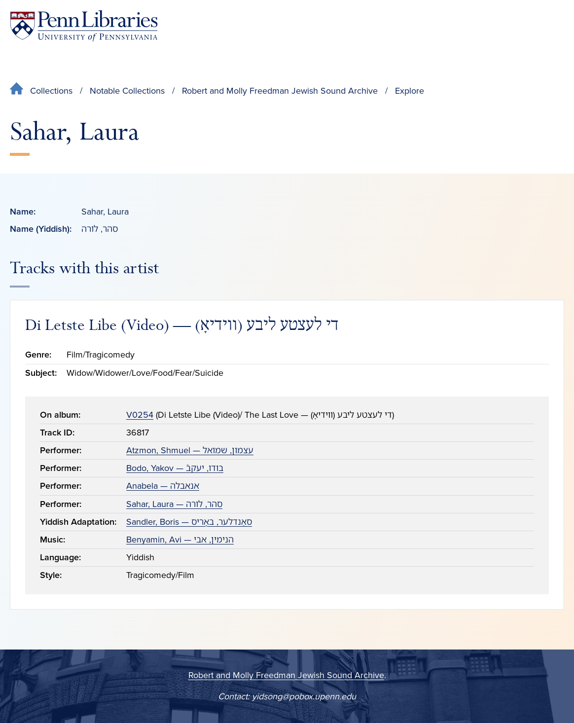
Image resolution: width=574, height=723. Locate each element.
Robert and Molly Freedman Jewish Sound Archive (280, 90)
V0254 (139, 414)
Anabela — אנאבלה (162, 485)
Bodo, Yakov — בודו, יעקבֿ (174, 468)
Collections (51, 90)
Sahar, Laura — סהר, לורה (174, 504)
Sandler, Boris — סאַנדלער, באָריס (189, 521)
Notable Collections (127, 90)
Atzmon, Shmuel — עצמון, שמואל (189, 450)
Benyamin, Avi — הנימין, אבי (180, 539)
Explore (409, 90)
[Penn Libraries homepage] (84, 26)
